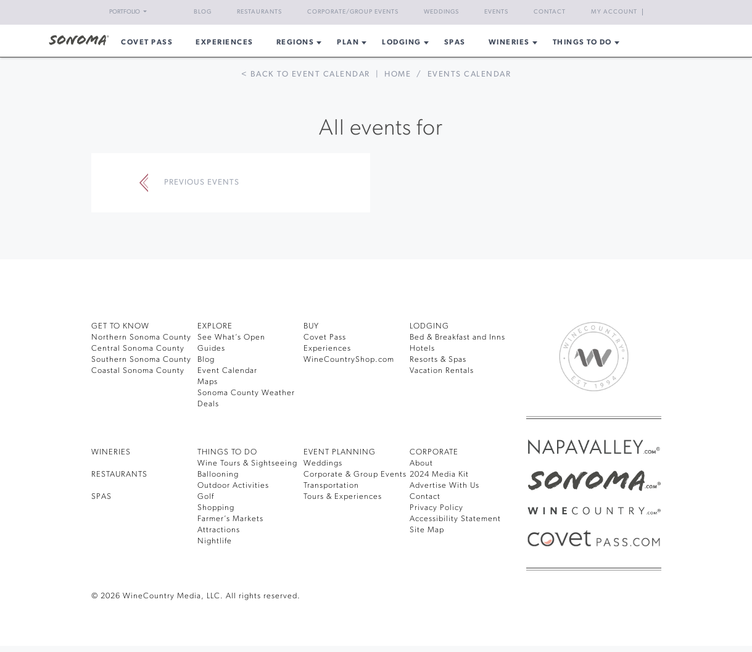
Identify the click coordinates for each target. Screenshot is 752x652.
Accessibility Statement (455, 519)
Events (496, 12)
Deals (208, 404)
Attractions (218, 530)
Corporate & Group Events (355, 474)
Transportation (331, 486)
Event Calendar (227, 371)
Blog (203, 12)
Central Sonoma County (137, 349)
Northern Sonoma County (141, 337)
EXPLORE (215, 326)
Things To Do (582, 42)
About (421, 463)
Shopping (215, 508)
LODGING (429, 326)
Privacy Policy (436, 508)
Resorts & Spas (438, 360)
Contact (550, 12)
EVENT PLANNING (340, 452)
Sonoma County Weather (246, 393)
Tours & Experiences (343, 497)
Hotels (422, 349)
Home (397, 74)
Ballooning (218, 474)
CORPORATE (434, 452)
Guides (211, 349)
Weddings (441, 12)
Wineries (509, 42)
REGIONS (295, 42)
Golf (205, 497)
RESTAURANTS (119, 474)
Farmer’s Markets (230, 519)
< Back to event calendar (305, 74)
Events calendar (469, 74)
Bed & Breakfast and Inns (457, 337)
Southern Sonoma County (141, 360)
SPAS (101, 497)
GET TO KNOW (120, 326)
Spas (455, 42)
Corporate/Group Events (353, 12)
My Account (614, 12)
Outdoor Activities (233, 486)
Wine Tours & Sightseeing (247, 463)
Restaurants (259, 12)
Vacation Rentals (442, 371)
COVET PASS (147, 42)
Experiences (225, 42)
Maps (207, 382)
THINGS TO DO (227, 452)
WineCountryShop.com (349, 360)
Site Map (427, 530)
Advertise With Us (444, 486)
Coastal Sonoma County (137, 371)
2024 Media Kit (439, 474)
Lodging (401, 42)
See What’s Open (231, 337)
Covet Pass (325, 337)
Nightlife (214, 541)
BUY (311, 326)
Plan (348, 42)
